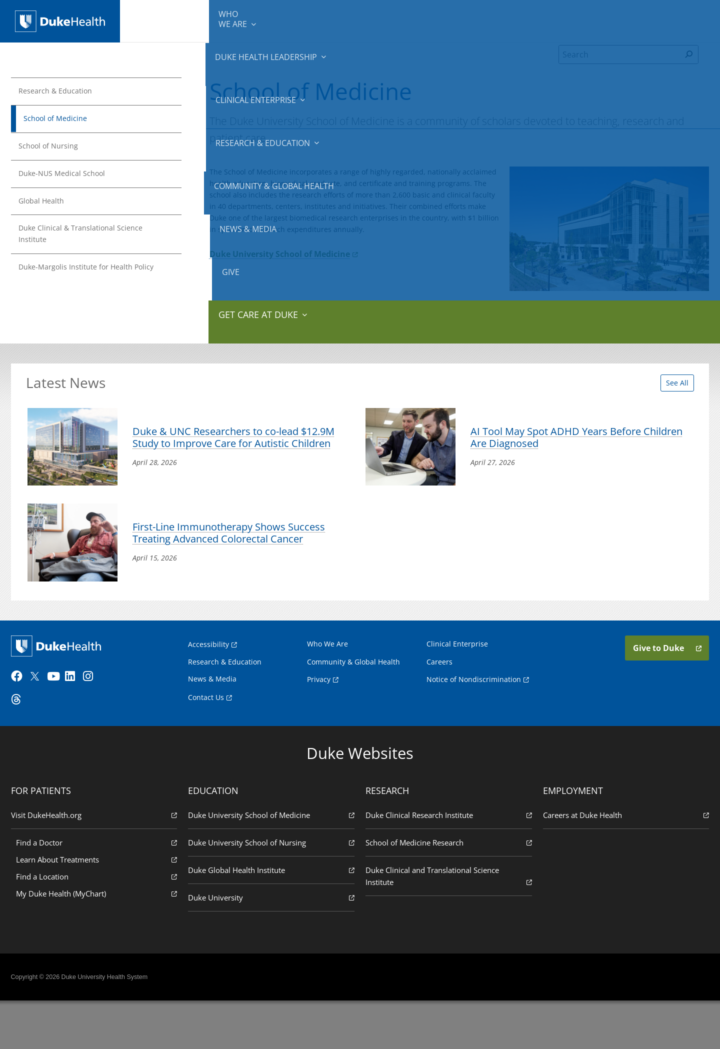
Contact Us (206, 740)
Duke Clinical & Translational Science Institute (91, 242)
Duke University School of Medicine (286, 274)
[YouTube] (59, 724)
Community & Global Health (495, 20)
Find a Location (99, 924)
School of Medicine (63, 120)
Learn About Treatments (99, 906)
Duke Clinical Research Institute (448, 862)
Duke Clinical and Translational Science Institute (448, 923)
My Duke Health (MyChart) (99, 940)
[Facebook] (23, 724)
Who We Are (327, 686)
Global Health (48, 206)
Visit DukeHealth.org (97, 862)
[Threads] (23, 747)
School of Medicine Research (448, 890)
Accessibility (208, 686)
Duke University (272, 944)
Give (629, 15)
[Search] (619, 67)
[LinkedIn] (78, 724)
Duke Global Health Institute (272, 917)
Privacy (318, 722)
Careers (439, 704)
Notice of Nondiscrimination (473, 722)
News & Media (575, 20)
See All (667, 389)
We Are (169, 20)
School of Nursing (56, 149)
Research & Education (404, 20)
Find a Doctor (99, 890)
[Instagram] (96, 724)
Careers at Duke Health (623, 862)
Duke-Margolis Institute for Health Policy (86, 284)
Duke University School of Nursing (272, 890)
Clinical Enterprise (319, 20)
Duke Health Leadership (236, 20)
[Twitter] (41, 724)
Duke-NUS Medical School (71, 178)
